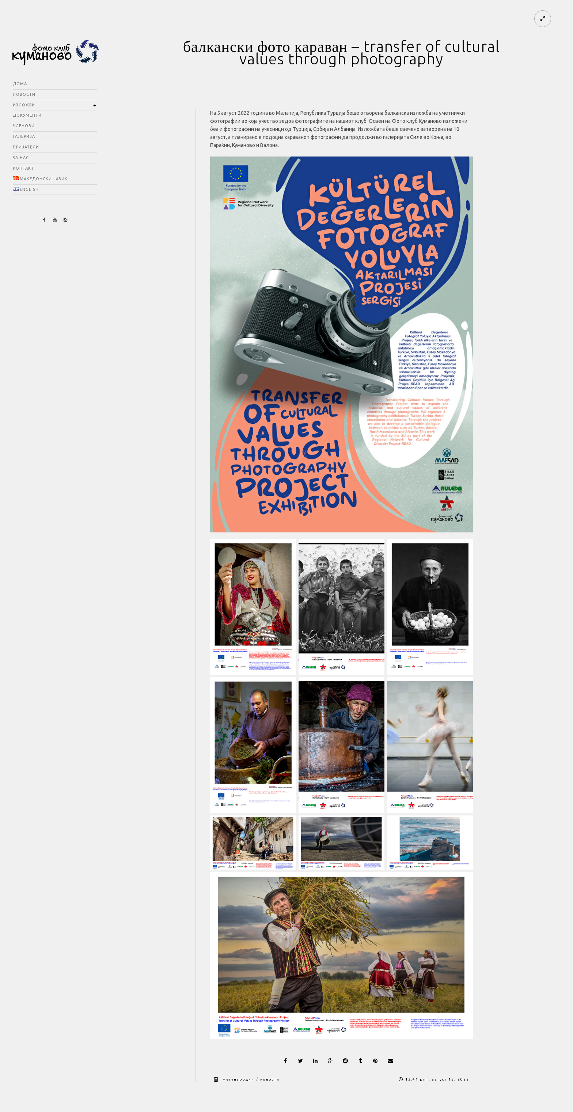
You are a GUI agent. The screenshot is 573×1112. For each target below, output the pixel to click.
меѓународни (238, 1079)
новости (24, 94)
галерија (24, 136)
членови (24, 126)
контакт (23, 168)
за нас (21, 157)
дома (20, 84)
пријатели (26, 147)
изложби (24, 105)
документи (27, 115)
